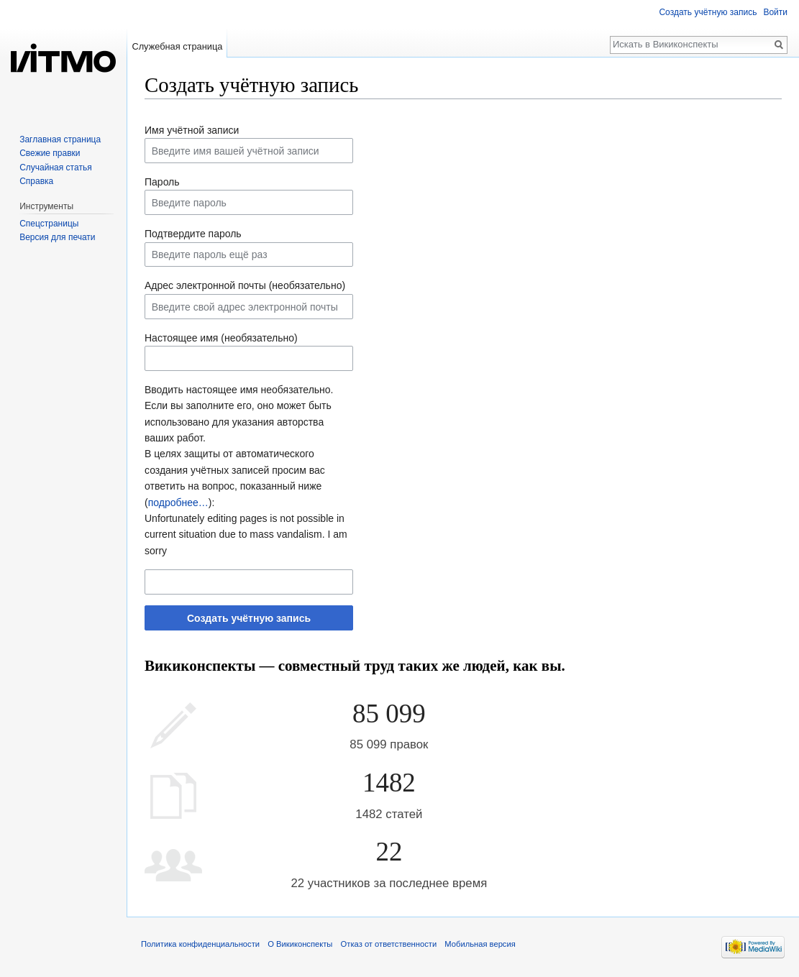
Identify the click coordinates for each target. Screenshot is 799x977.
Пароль (162, 182)
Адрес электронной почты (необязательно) (245, 285)
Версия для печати (57, 237)
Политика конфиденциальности (200, 944)
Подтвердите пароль (193, 233)
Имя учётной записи (192, 130)
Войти (775, 12)
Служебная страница (177, 46)
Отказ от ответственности (389, 944)
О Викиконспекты (300, 944)
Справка (36, 181)
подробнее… (178, 502)
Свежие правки (49, 153)
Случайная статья (55, 167)
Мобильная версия (479, 944)
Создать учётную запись (249, 618)
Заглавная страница (60, 139)
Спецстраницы (48, 224)
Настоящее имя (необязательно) (221, 338)
